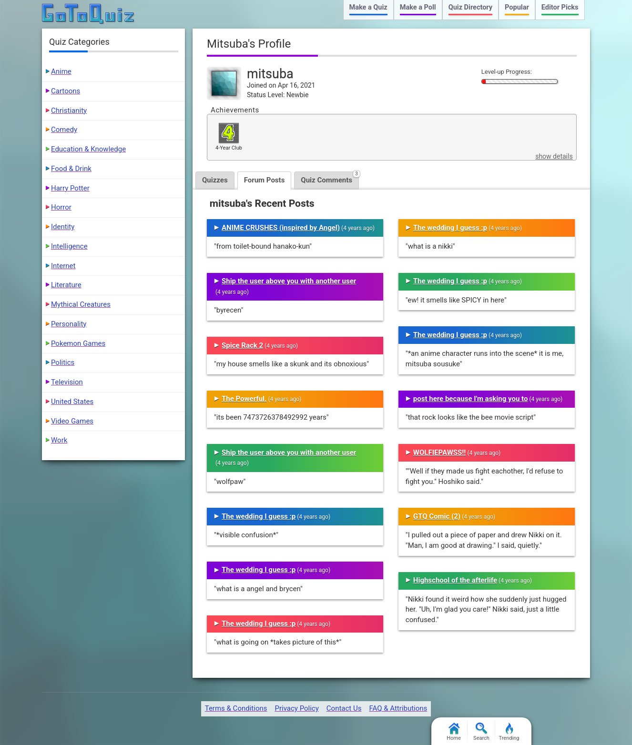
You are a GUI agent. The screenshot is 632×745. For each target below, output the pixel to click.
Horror (61, 207)
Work (59, 440)
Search (481, 732)
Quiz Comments (330, 177)
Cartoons (65, 91)
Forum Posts (264, 180)
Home (454, 732)
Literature (66, 285)
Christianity (69, 110)
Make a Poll (418, 7)
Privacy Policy (296, 708)
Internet (63, 266)
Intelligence (69, 246)
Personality (68, 324)
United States (72, 401)
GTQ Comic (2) (436, 516)
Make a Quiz (368, 7)
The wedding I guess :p (259, 516)
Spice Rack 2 (242, 345)
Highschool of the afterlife (455, 580)
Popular (517, 7)
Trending (509, 732)
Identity (62, 226)
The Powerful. (244, 398)
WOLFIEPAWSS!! (439, 452)
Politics (62, 362)
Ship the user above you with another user (289, 281)
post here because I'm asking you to (470, 398)
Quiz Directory (470, 7)
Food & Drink (71, 168)
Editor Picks (560, 7)
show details (553, 156)
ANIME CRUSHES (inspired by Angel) (281, 227)
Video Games (72, 421)
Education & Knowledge (88, 149)
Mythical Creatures (81, 304)
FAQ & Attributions (398, 708)
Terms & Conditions (236, 708)
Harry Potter (70, 188)
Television (67, 382)
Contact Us (344, 708)
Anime (61, 71)
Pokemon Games (78, 343)
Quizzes (215, 180)
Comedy (64, 129)
